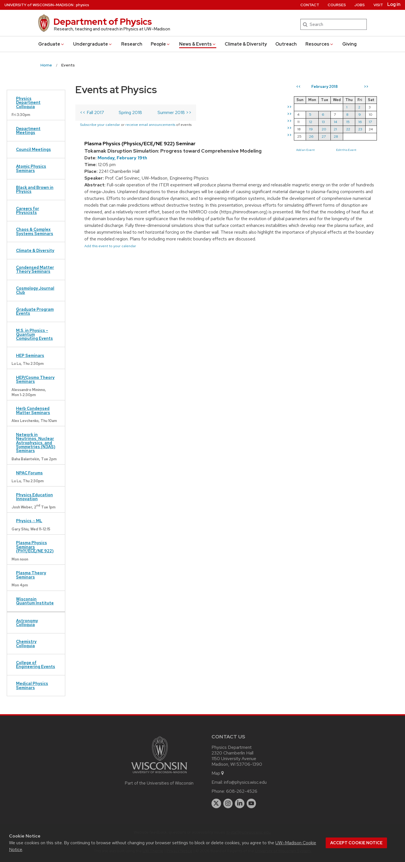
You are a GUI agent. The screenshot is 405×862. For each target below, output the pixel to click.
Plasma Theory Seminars (31, 574)
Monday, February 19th (122, 158)
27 (324, 136)
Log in (393, 4)
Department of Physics (102, 21)
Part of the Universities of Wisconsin (159, 783)
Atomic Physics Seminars (31, 168)
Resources (319, 44)
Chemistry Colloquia (26, 643)
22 (348, 129)
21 (335, 129)
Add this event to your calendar (110, 246)
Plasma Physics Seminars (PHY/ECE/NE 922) (35, 546)
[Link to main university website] (159, 774)
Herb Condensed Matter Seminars (33, 410)
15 (347, 121)
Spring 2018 (130, 112)
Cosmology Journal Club (35, 290)
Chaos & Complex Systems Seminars (34, 231)
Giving (349, 44)
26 (311, 136)
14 (335, 121)
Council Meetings (33, 149)
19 (311, 129)
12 (310, 121)
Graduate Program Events (35, 311)
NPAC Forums (29, 472)
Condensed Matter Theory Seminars (35, 269)
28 (336, 136)
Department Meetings (28, 130)
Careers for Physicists (27, 210)
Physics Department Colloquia (28, 102)
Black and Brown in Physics (34, 189)
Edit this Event (346, 150)
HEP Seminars (30, 355)
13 (323, 121)
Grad (51, 44)
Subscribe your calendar (100, 124)
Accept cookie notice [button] (356, 843)
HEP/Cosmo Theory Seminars (35, 379)
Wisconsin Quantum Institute (35, 601)
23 (360, 129)
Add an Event (305, 150)
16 (360, 121)
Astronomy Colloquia (27, 622)
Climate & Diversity (246, 44)
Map (218, 773)
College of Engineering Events (35, 664)
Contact (309, 5)
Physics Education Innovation (34, 496)
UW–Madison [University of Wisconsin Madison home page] (38, 5)
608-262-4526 (241, 791)
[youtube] (251, 803)
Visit (378, 5)
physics (82, 5)
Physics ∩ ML (29, 520)
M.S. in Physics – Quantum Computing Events (34, 334)
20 (324, 129)
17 (370, 121)
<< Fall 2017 (92, 112)
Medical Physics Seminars (32, 685)
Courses (337, 5)
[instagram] (228, 803)
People (160, 44)
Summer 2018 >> (175, 112)
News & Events (197, 44)
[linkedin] (239, 803)
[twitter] (216, 803)
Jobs (359, 5)
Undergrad (92, 44)
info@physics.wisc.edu (245, 782)
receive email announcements (150, 124)
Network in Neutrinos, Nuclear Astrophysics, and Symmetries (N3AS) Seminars (35, 443)
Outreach (286, 44)
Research (131, 44)
